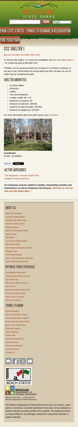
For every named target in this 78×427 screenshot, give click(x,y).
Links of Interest (12, 349)
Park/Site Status (13, 31)
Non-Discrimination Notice (16, 315)
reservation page (65, 60)
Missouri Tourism (13, 300)
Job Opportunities (12, 244)
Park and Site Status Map (17, 318)
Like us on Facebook (16, 361)
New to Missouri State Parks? (17, 321)
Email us (7, 361)
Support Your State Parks (16, 220)
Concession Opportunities (16, 241)
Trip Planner (10, 286)
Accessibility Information (15, 272)
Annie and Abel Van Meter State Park (23, 55)
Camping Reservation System (17, 276)
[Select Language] (62, 22)
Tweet (18, 163)
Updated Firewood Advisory (16, 178)
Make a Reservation (57, 31)
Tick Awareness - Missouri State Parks (21, 175)
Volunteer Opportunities (15, 217)
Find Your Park (10, 40)
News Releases (12, 332)
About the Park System (15, 224)
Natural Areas (11, 234)
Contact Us (10, 352)
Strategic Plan (11, 251)
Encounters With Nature (15, 293)
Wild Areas (9, 237)
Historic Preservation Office (16, 230)
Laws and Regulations (14, 339)
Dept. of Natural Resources (16, 261)
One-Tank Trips (11, 279)
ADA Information (12, 311)
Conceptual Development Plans (18, 248)
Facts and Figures (13, 328)
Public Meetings (12, 227)
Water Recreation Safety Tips (17, 290)
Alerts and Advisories (14, 345)
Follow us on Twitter (22, 361)
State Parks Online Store (17, 283)
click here (53, 115)
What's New (10, 335)
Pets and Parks (11, 342)
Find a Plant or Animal (14, 297)
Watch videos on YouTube (30, 361)
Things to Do (34, 31)
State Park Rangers (13, 213)
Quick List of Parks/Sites (15, 325)
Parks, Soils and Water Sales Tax (19, 258)
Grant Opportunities (13, 255)
